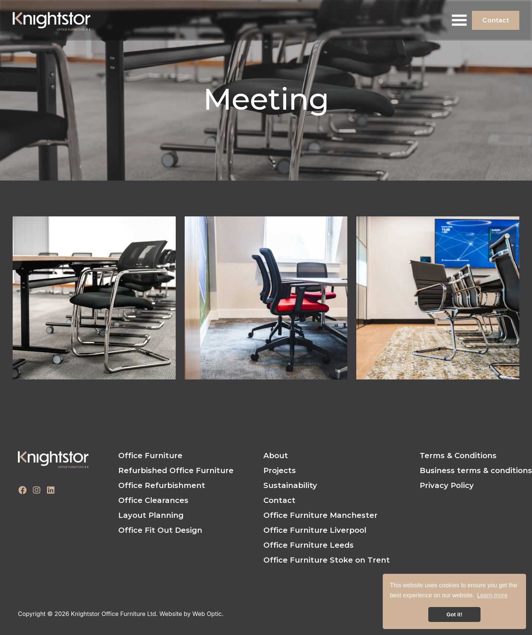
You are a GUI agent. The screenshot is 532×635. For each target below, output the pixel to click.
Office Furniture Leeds (308, 545)
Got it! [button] (454, 614)
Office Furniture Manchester (320, 515)
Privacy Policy (447, 485)
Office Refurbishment (161, 485)
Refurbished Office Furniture (176, 470)
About (275, 455)
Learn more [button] (492, 595)
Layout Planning (151, 515)
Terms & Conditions (458, 455)
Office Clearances (153, 500)
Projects (279, 470)
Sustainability (290, 485)
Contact (495, 20)
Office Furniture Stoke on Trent (326, 560)
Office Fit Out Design (160, 530)
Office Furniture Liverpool (314, 530)
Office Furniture (150, 455)
